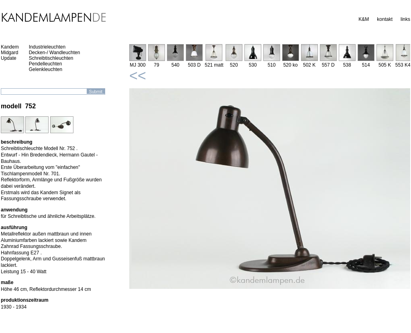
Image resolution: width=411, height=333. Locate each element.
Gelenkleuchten (45, 69)
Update (8, 58)
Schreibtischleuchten (51, 58)
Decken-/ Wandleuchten (54, 52)
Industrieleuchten (47, 47)
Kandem (10, 47)
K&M (363, 19)
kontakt (385, 19)
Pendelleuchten (45, 64)
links (405, 19)
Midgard (9, 52)
